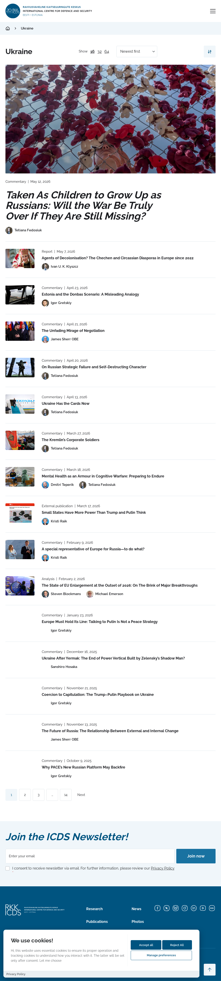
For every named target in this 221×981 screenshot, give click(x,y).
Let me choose (50, 960)
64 (106, 51)
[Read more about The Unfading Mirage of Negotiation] (19, 331)
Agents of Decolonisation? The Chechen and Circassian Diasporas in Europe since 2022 (118, 258)
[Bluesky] (175, 908)
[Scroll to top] (210, 970)
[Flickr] (212, 908)
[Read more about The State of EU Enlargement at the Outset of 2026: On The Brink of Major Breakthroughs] (19, 586)
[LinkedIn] (193, 908)
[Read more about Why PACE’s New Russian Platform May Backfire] (19, 767)
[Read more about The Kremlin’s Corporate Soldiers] (19, 440)
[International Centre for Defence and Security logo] (49, 11)
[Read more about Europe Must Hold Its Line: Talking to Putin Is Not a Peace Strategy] (19, 622)
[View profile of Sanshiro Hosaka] (59, 667)
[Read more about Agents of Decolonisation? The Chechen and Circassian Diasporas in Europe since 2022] (19, 258)
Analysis (48, 579)
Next (81, 795)
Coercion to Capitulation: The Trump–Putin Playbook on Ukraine (98, 694)
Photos (138, 921)
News (136, 909)
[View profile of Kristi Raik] (54, 521)
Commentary (15, 182)
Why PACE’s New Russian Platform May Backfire (84, 767)
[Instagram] (184, 908)
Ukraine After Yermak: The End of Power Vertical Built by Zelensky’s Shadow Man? (113, 658)
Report (47, 252)
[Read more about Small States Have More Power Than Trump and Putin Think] (19, 513)
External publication (57, 506)
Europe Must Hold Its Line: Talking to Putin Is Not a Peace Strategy (100, 622)
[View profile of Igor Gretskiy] (56, 303)
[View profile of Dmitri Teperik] (58, 485)
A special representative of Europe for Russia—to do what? (93, 549)
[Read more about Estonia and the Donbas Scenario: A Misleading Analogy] (19, 294)
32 (99, 51)
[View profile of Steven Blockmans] (61, 594)
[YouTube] (202, 908)
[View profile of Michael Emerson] (104, 594)
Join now (196, 856)
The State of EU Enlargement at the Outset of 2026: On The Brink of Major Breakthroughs (120, 585)
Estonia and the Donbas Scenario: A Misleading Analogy (90, 294)
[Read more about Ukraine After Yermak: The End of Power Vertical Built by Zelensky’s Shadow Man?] (19, 658)
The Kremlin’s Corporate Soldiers (70, 440)
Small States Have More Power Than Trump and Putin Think (94, 512)
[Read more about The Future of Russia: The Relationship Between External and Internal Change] (19, 731)
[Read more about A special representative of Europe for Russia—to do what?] (19, 549)
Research (94, 909)
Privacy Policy (162, 868)
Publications (97, 921)
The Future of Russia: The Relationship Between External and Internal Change (110, 731)
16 (92, 51)
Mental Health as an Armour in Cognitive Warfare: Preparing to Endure (103, 476)
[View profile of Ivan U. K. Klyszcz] (60, 266)
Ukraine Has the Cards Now (65, 403)
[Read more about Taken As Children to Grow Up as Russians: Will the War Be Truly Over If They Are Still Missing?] (110, 119)
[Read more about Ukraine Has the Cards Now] (19, 404)
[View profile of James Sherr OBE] (60, 339)
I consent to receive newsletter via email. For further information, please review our (93, 870)
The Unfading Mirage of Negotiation (73, 331)
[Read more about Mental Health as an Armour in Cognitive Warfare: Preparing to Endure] (19, 476)
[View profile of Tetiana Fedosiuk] (23, 230)
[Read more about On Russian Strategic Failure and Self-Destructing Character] (19, 367)
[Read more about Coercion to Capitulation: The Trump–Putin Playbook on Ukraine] (19, 695)
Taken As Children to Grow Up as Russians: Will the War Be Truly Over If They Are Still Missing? (83, 205)
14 (65, 795)
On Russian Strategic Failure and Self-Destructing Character (94, 367)
